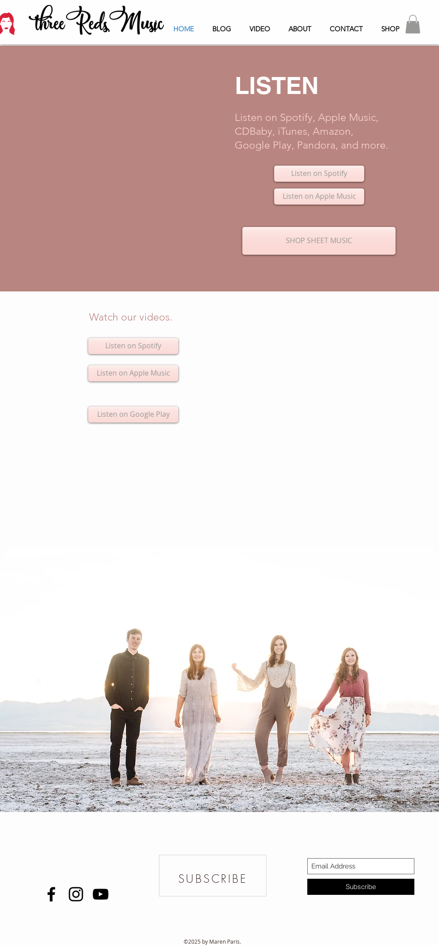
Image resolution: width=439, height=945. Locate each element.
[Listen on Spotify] (319, 174)
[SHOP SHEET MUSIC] (319, 241)
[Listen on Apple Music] (319, 196)
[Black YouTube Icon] (100, 894)
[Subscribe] (360, 887)
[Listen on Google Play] (133, 414)
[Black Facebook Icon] (51, 894)
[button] (413, 24)
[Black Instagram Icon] (76, 894)
